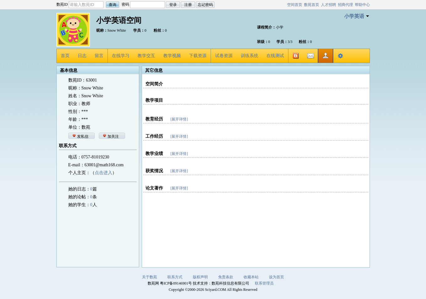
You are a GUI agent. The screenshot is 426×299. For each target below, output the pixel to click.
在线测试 (275, 55)
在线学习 (120, 55)
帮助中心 (362, 5)
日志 (82, 55)
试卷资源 (224, 55)
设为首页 (276, 277)
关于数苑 (149, 277)
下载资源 (198, 55)
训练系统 (249, 55)
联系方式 (174, 277)
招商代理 (345, 5)
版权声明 (200, 277)
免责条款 (225, 277)
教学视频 (172, 55)
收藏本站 (251, 277)
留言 (99, 55)
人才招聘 (328, 5)
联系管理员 (264, 283)
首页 (65, 55)
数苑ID (62, 4)
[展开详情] (179, 119)
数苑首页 (311, 5)
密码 (125, 4)
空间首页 (294, 5)
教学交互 (146, 55)
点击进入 (103, 172)
